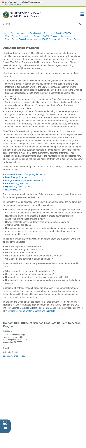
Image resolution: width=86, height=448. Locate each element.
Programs (15, 33)
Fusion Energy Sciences (17, 183)
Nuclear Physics (13, 190)
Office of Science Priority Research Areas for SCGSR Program (30, 39)
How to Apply (65, 36)
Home (5, 33)
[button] (81, 24)
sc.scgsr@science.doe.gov (14, 356)
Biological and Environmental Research (24, 180)
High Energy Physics (15, 186)
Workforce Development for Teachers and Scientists (30, 311)
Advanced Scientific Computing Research (25, 174)
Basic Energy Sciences (16, 177)
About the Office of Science (69, 39)
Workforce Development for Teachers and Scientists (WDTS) (46, 33)
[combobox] (39, 24)
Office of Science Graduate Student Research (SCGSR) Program (31, 36)
